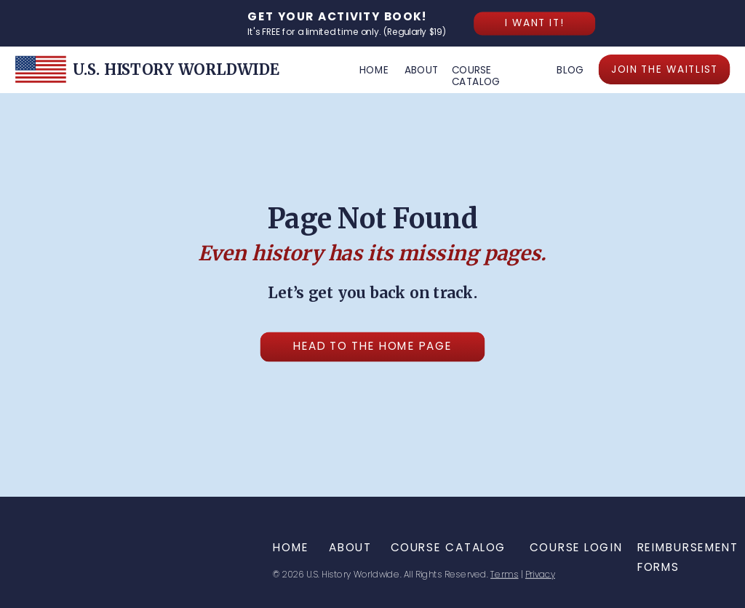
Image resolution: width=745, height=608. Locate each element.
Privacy (540, 574)
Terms (504, 574)
